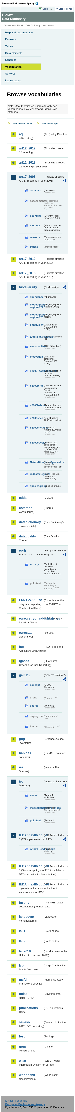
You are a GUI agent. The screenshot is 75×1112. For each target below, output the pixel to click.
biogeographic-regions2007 (36, 306)
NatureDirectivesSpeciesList (36, 462)
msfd (23, 979)
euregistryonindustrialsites (31, 618)
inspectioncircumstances (36, 807)
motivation (36, 356)
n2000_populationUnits (36, 370)
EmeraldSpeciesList (36, 336)
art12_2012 (27, 148)
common (25, 508)
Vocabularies (13, 66)
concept (35, 684)
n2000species (36, 442)
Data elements (13, 53)
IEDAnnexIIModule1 (31, 835)
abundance (36, 296)
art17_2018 (27, 273)
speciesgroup (36, 485)
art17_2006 (27, 176)
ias (21, 767)
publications (28, 1008)
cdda (22, 497)
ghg (22, 739)
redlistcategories (36, 473)
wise (22, 1060)
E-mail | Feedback (16, 1100)
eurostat (25, 632)
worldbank (27, 1075)
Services (10, 73)
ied (21, 781)
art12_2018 (27, 162)
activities (35, 190)
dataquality (36, 324)
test (22, 1036)
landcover (26, 916)
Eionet (20, 25)
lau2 (22, 941)
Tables (9, 46)
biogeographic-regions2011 (36, 316)
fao (21, 647)
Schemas (10, 59)
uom (22, 1046)
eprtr (22, 550)
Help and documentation (19, 32)
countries (36, 215)
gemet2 (24, 675)
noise (23, 994)
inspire (24, 902)
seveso (24, 1022)
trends (34, 246)
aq (21, 134)
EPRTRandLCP (30, 600)
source (34, 705)
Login (45, 9)
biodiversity (28, 287)
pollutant (35, 820)
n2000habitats (36, 405)
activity (34, 564)
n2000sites (36, 418)
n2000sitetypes (36, 427)
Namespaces (13, 80)
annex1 (34, 795)
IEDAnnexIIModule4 (31, 884)
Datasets (10, 39)
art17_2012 (27, 259)
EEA (21, 3)
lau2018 (25, 951)
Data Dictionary (33, 25)
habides (25, 753)
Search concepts (50, 123)
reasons (35, 237)
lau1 (22, 931)
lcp (21, 965)
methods (35, 225)
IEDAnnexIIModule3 (31, 866)
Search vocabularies (22, 123)
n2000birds (36, 385)
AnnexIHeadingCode (36, 848)
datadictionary (30, 522)
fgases (24, 661)
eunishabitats (36, 346)
